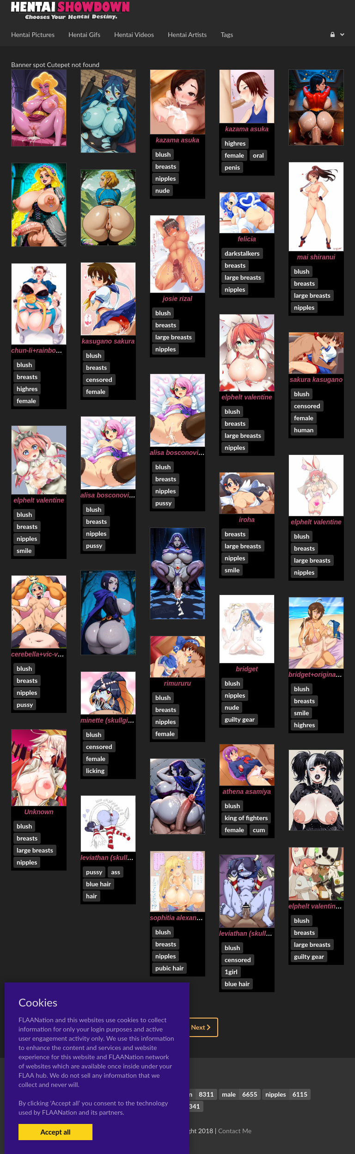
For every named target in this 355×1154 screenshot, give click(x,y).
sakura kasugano (316, 379)
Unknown (39, 812)
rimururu (177, 683)
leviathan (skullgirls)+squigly (125, 857)
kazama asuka (177, 140)
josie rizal (177, 298)
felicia (247, 239)
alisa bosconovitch (179, 452)
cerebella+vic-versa (41, 654)
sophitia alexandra (178, 917)
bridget (246, 669)
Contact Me (234, 1131)
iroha (247, 519)
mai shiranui (316, 257)
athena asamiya (247, 791)
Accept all (55, 1132)
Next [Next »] (201, 1027)
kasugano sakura (108, 341)
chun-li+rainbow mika (44, 350)
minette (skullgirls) (109, 720)
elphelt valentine (246, 397)
